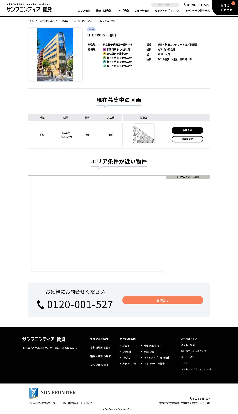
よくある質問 (188, 344)
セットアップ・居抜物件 (156, 357)
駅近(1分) (149, 351)
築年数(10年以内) (153, 345)
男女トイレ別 (129, 363)
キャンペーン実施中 (154, 363)
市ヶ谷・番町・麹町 (83, 20)
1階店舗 (126, 351)
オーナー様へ (188, 357)
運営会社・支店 (189, 338)
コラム (184, 363)
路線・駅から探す (100, 356)
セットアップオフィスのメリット (198, 369)
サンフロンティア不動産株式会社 (43, 403)
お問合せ (187, 130)
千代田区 (64, 20)
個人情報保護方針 (71, 403)
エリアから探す (47, 20)
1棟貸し (126, 357)
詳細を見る (187, 139)
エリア (84, 10)
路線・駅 (103, 10)
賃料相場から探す (100, 348)
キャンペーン (197, 10)
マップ (122, 10)
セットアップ (167, 10)
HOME (31, 20)
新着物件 (127, 345)
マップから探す (99, 365)
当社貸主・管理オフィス (193, 351)
